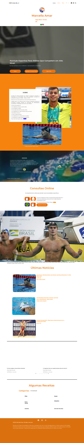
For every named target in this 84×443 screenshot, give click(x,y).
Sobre (58, 2)
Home (54, 2)
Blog (63, 2)
